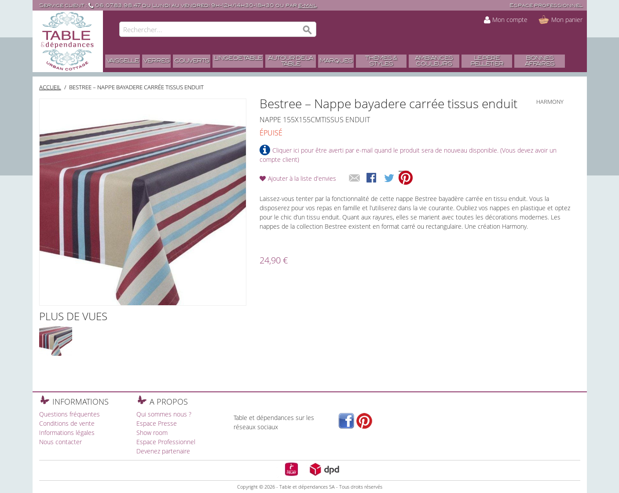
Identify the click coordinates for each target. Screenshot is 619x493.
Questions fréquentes (69, 414)
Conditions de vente (67, 423)
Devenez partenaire (163, 451)
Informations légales (67, 432)
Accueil (50, 87)
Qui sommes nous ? (163, 414)
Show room (152, 432)
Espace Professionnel (165, 442)
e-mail (307, 5)
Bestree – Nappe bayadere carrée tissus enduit (136, 87)
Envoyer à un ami (354, 178)
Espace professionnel (545, 5)
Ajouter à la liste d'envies (302, 178)
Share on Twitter (390, 178)
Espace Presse (156, 423)
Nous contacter (60, 442)
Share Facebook (372, 178)
